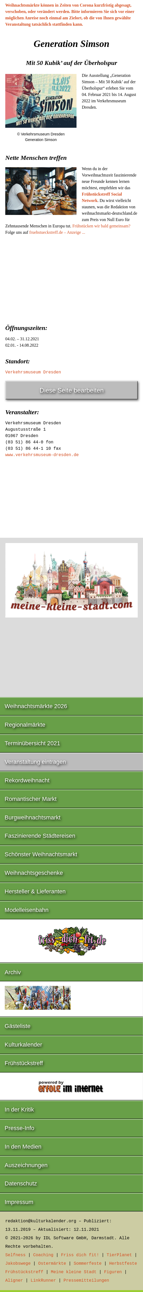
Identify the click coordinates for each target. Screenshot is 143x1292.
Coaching (43, 1255)
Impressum (19, 1202)
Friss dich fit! (80, 1255)
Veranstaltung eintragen (35, 762)
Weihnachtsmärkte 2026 (36, 706)
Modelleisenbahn (27, 910)
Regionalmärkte (25, 724)
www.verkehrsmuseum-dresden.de (42, 455)
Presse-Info (20, 1128)
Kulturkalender (23, 1044)
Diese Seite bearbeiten (72, 390)
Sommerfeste (88, 1263)
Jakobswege (18, 1263)
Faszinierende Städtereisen (40, 835)
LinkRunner (43, 1280)
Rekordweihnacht (27, 780)
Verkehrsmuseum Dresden (33, 372)
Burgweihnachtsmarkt (33, 817)
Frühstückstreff (24, 1063)
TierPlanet (119, 1255)
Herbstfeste (123, 1263)
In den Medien (23, 1146)
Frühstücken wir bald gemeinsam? (101, 226)
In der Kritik (19, 1109)
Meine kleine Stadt (74, 1272)
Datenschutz (21, 1183)
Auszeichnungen (26, 1165)
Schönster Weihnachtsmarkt (41, 854)
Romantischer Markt (31, 799)
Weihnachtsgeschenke (34, 873)
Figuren (113, 1272)
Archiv (13, 972)
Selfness (15, 1255)
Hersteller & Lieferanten (35, 891)
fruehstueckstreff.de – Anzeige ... (57, 232)
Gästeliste (18, 1026)
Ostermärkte (52, 1263)
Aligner (14, 1280)
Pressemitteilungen (86, 1280)
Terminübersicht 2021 (32, 743)
